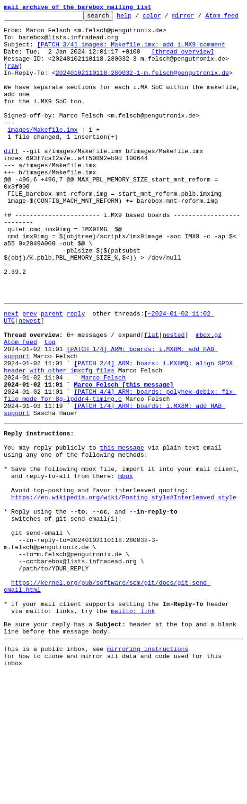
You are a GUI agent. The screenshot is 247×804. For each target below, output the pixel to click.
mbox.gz (209, 405)
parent (52, 380)
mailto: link (133, 734)
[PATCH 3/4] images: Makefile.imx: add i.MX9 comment (131, 59)
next (11, 380)
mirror (198, 18)
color (166, 18)
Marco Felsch (103, 456)
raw (13, 85)
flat (151, 405)
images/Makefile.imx (43, 162)
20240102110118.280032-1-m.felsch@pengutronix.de (142, 94)
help (139, 18)
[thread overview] (182, 68)
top (49, 414)
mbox (125, 572)
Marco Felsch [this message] (124, 465)
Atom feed (20, 414)
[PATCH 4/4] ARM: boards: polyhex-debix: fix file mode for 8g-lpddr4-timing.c (120, 478)
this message (122, 538)
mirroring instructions (147, 776)
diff (11, 187)
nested (173, 405)
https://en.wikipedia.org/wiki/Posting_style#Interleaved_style (124, 598)
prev (29, 380)
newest (29, 388)
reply (76, 380)
